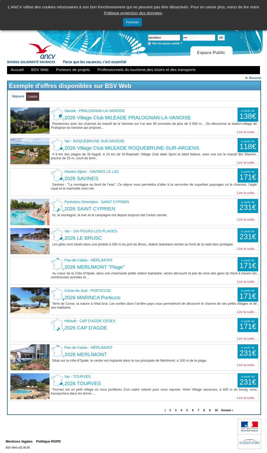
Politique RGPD (48, 441)
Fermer (132, 22)
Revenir (255, 78)
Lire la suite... (247, 132)
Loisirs (32, 96)
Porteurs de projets (73, 69)
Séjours (18, 96)
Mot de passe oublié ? (167, 43)
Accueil (17, 69)
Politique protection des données (133, 13)
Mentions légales (19, 441)
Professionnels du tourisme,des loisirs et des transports (147, 69)
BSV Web (39, 69)
